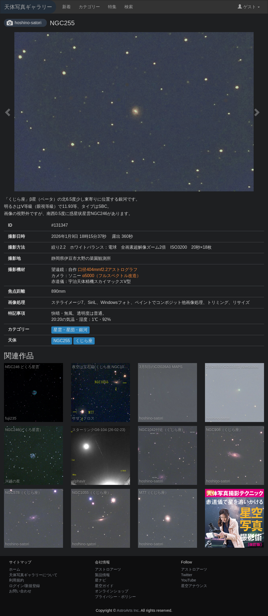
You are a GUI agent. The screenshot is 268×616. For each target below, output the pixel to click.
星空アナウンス (194, 586)
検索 (128, 7)
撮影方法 (16, 247)
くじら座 (84, 340)
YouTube (188, 580)
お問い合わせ (20, 591)
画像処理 (16, 302)
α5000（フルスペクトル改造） (111, 275)
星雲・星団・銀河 (70, 330)
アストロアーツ (108, 569)
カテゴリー (89, 7)
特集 (112, 7)
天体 (12, 340)
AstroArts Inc (128, 610)
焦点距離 (16, 291)
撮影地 (14, 258)
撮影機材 (16, 269)
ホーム (14, 569)
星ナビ (100, 580)
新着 (66, 7)
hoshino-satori (28, 22)
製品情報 (102, 575)
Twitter (186, 575)
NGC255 (61, 340)
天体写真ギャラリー (28, 7)
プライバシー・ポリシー (115, 597)
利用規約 (16, 580)
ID (10, 225)
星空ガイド (104, 586)
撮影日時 (16, 236)
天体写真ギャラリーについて (33, 575)
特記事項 (16, 313)
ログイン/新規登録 (24, 586)
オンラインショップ (111, 591)
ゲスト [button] (249, 7)
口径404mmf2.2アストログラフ (107, 269)
